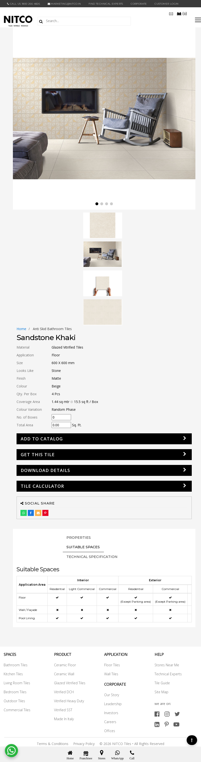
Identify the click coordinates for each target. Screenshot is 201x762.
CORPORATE (139, 3)
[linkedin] (157, 724)
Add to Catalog (42, 439)
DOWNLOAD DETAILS (45, 470)
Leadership (113, 704)
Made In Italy (64, 719)
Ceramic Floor (65, 665)
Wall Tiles (111, 674)
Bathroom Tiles (15, 665)
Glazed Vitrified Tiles (69, 683)
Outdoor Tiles (14, 701)
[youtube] (176, 724)
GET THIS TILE (38, 454)
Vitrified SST (63, 710)
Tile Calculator (42, 486)
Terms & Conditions (52, 743)
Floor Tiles (112, 665)
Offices (109, 730)
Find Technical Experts (106, 3)
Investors (111, 713)
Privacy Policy (84, 743)
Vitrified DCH (64, 692)
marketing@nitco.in (64, 3)
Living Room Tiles (17, 683)
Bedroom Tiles (15, 692)
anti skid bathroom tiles (52, 328)
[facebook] (157, 714)
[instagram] (167, 714)
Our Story (111, 695)
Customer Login (167, 3)
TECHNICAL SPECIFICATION (92, 557)
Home (21, 328)
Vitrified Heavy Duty (69, 701)
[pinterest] (166, 724)
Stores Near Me (167, 665)
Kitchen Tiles (13, 674)
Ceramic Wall (64, 674)
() (182, 13)
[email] (171, 13)
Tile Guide (162, 683)
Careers (110, 721)
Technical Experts (168, 674)
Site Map (161, 692)
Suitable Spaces (83, 547)
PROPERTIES (78, 537)
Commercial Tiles (17, 710)
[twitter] (177, 714)
